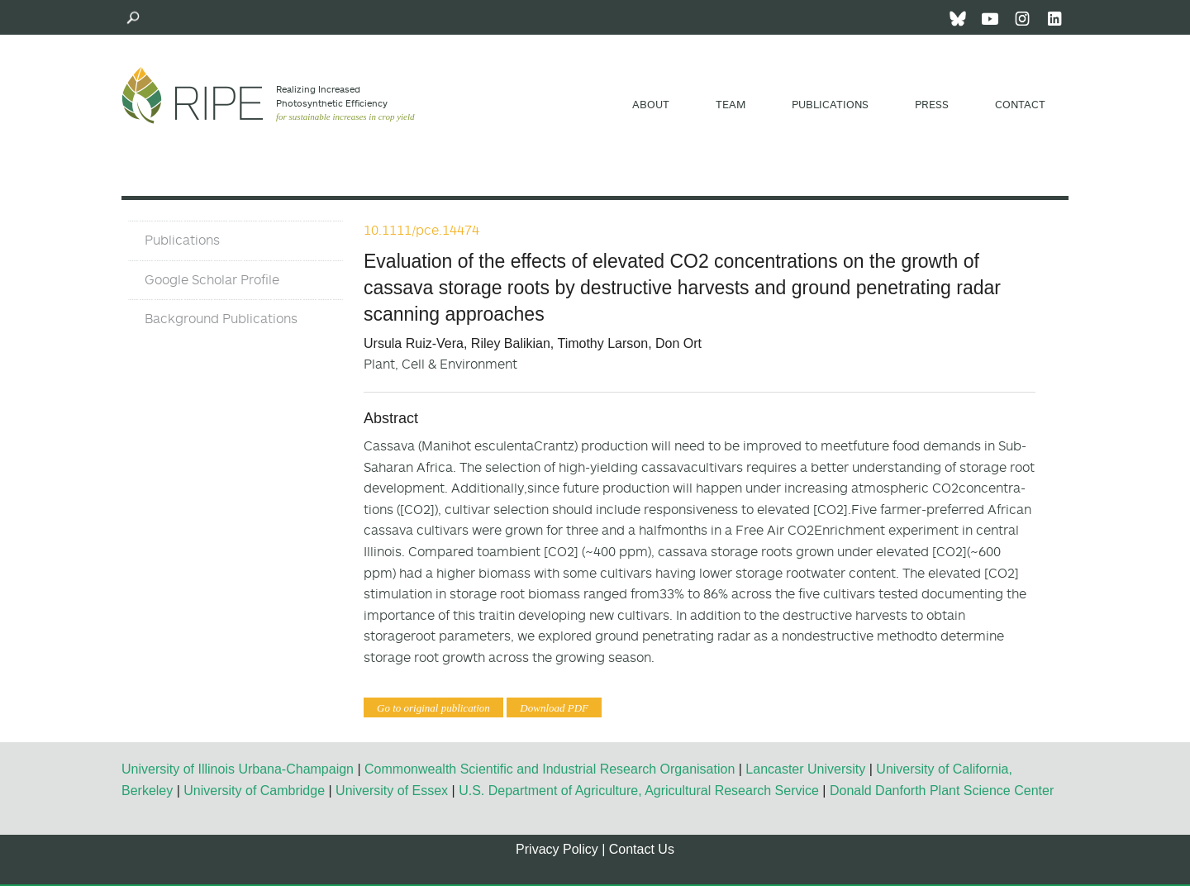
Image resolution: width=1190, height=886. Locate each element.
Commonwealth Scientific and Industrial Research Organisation (549, 769)
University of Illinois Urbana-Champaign (237, 769)
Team (730, 104)
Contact (1020, 104)
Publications (830, 104)
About (650, 104)
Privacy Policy (557, 849)
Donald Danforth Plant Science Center (942, 791)
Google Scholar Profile (212, 279)
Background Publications (221, 318)
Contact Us (641, 849)
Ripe (192, 95)
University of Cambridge (254, 791)
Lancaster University (805, 769)
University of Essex (392, 791)
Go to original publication (433, 708)
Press (932, 104)
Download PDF (554, 708)
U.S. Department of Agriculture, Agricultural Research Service (639, 791)
